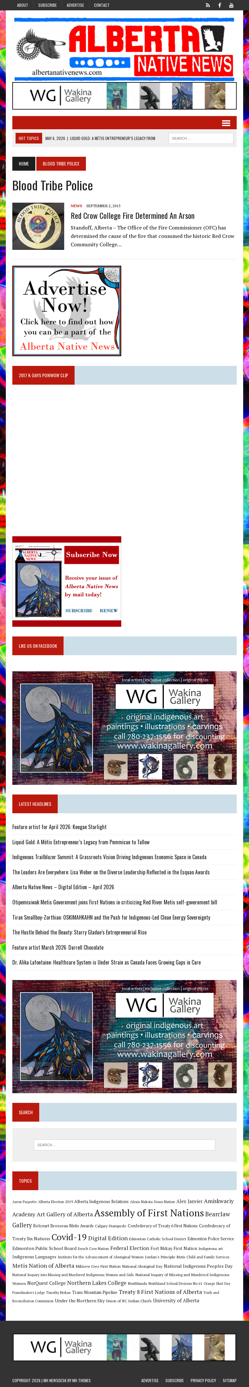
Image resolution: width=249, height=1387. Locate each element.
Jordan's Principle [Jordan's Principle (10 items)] (160, 1256)
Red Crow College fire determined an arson (133, 215)
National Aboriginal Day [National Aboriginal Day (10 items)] (142, 1266)
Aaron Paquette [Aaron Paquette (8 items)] (24, 1202)
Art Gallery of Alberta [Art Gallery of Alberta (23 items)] (65, 1214)
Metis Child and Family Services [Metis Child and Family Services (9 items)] (203, 1256)
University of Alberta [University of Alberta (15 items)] (176, 1300)
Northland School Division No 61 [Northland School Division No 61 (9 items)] (175, 1283)
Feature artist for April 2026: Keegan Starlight (59, 827)
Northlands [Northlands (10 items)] (137, 1283)
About (22, 5)
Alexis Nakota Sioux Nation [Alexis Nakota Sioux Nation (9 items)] (152, 1201)
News (76, 205)
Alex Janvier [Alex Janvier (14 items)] (189, 1201)
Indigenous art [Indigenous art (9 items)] (210, 1248)
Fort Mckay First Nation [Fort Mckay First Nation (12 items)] (173, 1248)
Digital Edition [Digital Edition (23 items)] (108, 1238)
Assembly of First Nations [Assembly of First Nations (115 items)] (149, 1213)
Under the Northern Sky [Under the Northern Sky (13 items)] (80, 1300)
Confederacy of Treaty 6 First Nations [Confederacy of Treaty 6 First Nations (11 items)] (163, 1226)
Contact (102, 5)
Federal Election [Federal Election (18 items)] (129, 1248)
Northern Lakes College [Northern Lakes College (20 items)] (96, 1282)
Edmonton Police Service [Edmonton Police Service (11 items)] (210, 1239)
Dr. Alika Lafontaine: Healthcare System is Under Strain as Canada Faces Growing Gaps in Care (106, 962)
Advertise (75, 5)
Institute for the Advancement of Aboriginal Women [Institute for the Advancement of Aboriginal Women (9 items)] (101, 1256)
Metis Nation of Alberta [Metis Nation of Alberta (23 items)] (43, 1265)
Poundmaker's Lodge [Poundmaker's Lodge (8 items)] (28, 1292)
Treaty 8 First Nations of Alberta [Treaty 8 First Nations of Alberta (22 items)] (160, 1292)
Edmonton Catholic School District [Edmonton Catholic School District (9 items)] (157, 1238)
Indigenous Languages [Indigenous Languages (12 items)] (34, 1257)
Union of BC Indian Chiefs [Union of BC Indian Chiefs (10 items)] (129, 1300)
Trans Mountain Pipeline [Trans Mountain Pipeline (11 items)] (94, 1292)
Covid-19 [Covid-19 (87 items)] (69, 1237)
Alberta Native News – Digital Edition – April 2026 (63, 887)
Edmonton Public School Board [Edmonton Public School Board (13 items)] (44, 1248)
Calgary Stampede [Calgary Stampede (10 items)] (110, 1225)
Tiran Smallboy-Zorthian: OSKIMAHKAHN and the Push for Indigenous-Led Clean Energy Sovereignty (111, 917)
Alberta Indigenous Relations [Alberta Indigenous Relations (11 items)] (101, 1201)
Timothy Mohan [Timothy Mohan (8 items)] (58, 1292)
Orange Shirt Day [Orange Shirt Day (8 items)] (217, 1283)
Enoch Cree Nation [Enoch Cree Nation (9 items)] (93, 1248)
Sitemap (230, 1380)
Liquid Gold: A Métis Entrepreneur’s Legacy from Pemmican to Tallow (81, 842)
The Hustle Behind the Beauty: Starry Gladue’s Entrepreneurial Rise (79, 932)
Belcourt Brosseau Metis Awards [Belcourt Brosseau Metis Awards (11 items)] (63, 1226)
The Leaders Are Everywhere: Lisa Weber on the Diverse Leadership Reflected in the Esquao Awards (111, 872)
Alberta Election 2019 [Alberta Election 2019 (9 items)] (55, 1201)
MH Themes (81, 1380)
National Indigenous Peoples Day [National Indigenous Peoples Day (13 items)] (198, 1266)
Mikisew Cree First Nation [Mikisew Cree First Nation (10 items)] (98, 1266)
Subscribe (47, 5)
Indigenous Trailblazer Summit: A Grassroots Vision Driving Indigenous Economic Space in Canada (109, 857)
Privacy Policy (203, 1380)
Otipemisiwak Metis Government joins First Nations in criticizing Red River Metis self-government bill (114, 902)
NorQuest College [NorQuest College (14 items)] (46, 1283)
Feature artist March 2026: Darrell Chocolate (57, 947)
